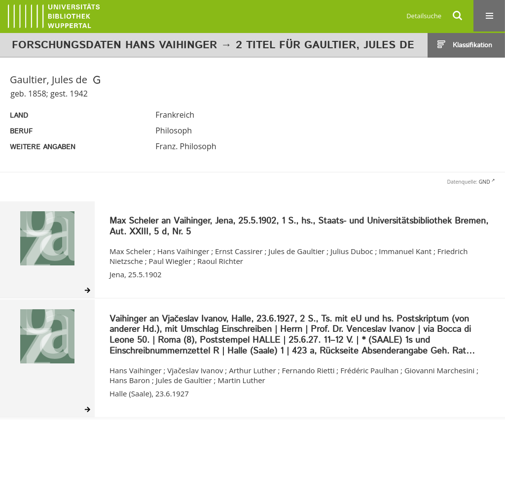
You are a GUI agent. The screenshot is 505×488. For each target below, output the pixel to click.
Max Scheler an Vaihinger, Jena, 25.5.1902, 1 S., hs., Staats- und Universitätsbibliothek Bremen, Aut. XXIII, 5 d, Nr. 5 (298, 226)
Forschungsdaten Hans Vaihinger (114, 45)
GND (484, 181)
